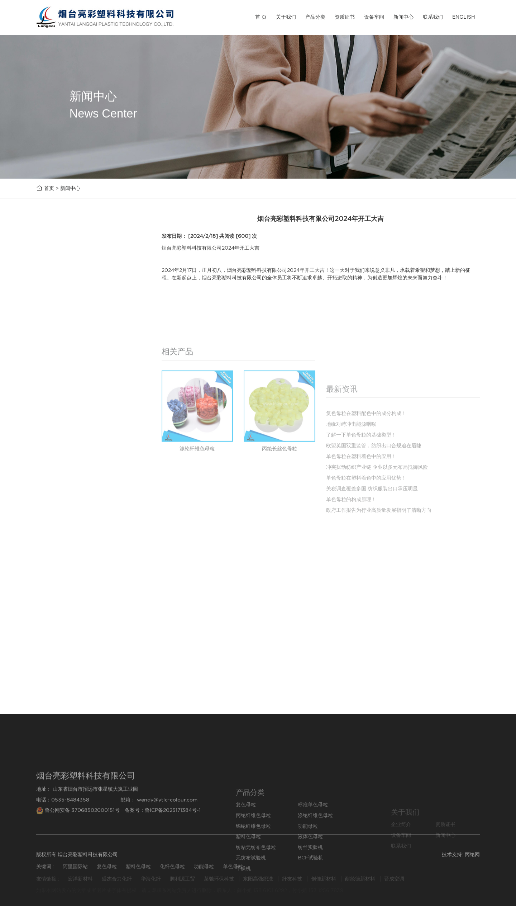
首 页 (261, 17)
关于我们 (286, 17)
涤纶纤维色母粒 (62, 329)
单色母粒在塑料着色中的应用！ (84, 689)
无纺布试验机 (59, 447)
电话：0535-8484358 (62, 833)
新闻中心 (403, 17)
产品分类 (315, 17)
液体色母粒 (56, 396)
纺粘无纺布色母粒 (64, 413)
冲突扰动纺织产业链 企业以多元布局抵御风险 (377, 519)
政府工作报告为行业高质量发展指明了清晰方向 (378, 562)
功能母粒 (54, 363)
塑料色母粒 (56, 380)
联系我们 (433, 17)
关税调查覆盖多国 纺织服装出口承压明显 (372, 541)
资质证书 (345, 17)
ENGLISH (463, 17)
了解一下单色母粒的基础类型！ (84, 659)
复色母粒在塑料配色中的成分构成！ (90, 644)
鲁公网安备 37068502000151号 (78, 844)
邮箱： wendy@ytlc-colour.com (158, 833)
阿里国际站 (75, 870)
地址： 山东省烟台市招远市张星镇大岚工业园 (87, 823)
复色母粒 (54, 278)
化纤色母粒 (173, 870)
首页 (49, 189)
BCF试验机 (57, 464)
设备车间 (374, 17)
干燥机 (51, 481)
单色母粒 (233, 870)
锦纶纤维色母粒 (62, 346)
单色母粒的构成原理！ (351, 552)
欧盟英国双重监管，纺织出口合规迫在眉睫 (98, 674)
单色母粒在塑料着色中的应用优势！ (366, 530)
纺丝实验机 (56, 430)
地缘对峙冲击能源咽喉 (73, 629)
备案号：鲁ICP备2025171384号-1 (163, 844)
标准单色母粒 (59, 295)
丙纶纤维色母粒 (62, 312)
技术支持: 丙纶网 (461, 858)
